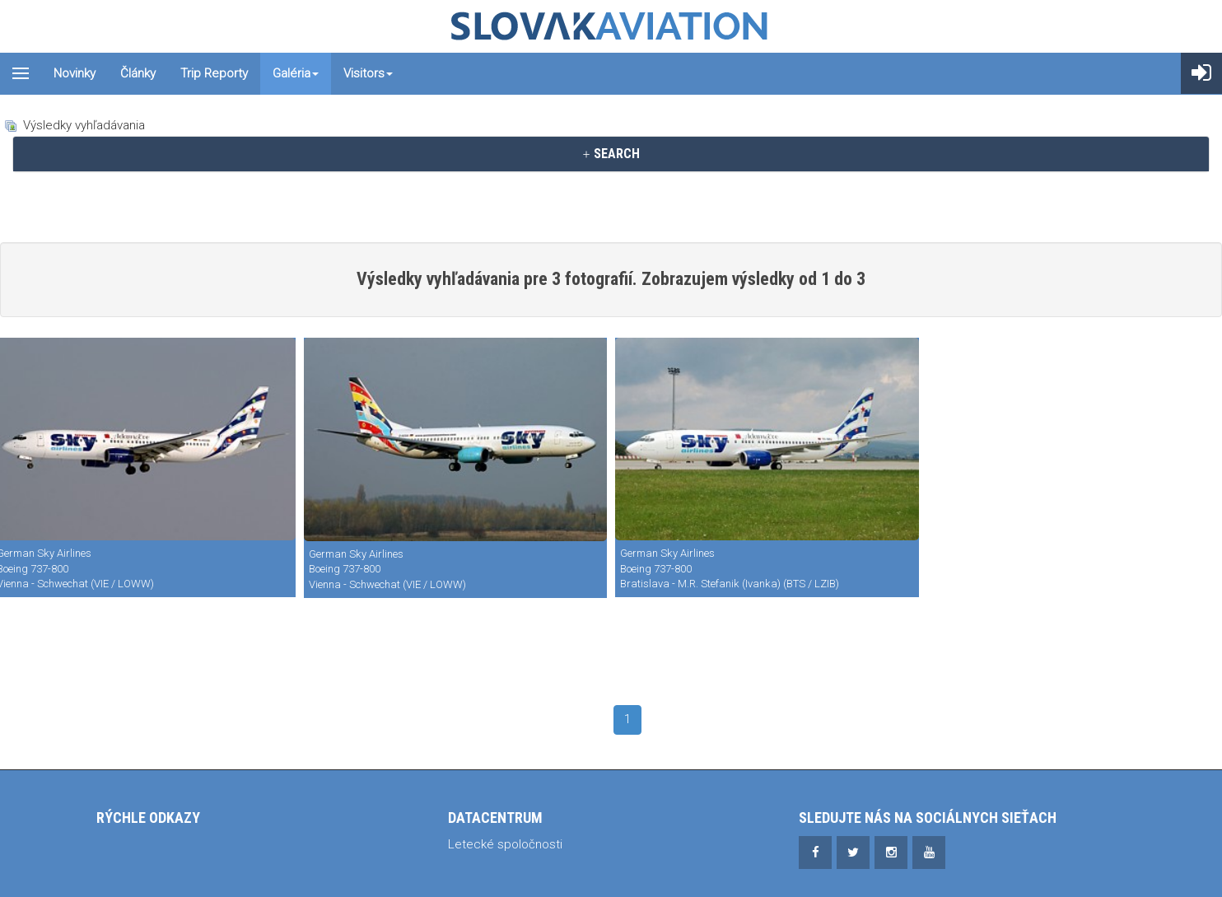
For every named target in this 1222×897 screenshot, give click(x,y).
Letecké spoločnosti (505, 844)
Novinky (75, 73)
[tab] (611, 154)
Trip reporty (214, 73)
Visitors (368, 73)
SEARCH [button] (610, 153)
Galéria (296, 73)
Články (138, 73)
